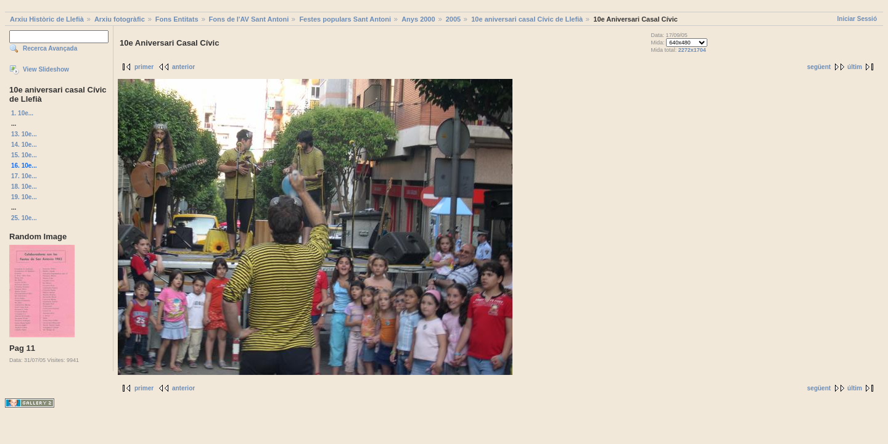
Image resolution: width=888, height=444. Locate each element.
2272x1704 (692, 50)
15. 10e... (24, 155)
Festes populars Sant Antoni (345, 19)
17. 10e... (24, 176)
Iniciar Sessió (857, 18)
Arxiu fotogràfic (119, 19)
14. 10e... (24, 144)
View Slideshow (46, 69)
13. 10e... (24, 134)
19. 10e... (24, 197)
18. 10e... (24, 186)
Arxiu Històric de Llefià (47, 19)
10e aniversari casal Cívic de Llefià (527, 19)
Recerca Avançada (50, 48)
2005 (453, 19)
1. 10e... (22, 113)
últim (854, 67)
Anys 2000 (418, 19)
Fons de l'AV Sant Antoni (249, 19)
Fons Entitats (177, 19)
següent (819, 67)
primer (144, 67)
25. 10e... (24, 218)
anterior (183, 67)
